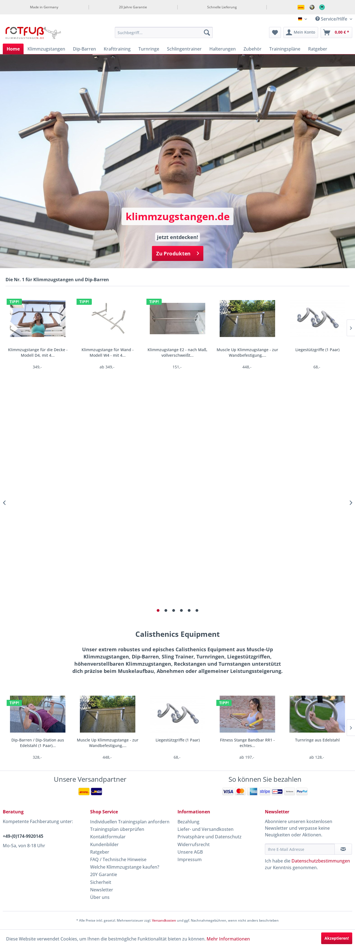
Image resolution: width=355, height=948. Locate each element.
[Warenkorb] (336, 32)
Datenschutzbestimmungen (320, 861)
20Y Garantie (103, 874)
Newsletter (101, 890)
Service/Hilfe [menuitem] (331, 19)
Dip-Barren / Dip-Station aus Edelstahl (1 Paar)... (37, 742)
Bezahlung (188, 822)
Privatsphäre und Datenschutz (210, 837)
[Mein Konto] (300, 32)
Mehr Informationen (228, 939)
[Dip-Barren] (84, 49)
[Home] (13, 49)
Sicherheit (100, 882)
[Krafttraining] (117, 49)
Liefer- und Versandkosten (206, 829)
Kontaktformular (108, 837)
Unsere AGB (190, 852)
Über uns (100, 897)
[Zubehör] (252, 49)
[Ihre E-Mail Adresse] (300, 849)
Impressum (190, 859)
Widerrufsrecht (194, 844)
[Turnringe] (149, 49)
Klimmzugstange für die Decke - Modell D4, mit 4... (38, 352)
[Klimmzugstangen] (46, 49)
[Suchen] (207, 32)
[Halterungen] (223, 49)
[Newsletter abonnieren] (343, 849)
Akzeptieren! (336, 938)
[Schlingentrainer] (184, 49)
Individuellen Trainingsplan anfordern (129, 822)
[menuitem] (164, 32)
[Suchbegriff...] (164, 32)
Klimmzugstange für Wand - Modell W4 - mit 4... (108, 352)
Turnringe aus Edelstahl (317, 740)
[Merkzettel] (275, 32)
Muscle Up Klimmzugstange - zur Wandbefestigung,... (247, 352)
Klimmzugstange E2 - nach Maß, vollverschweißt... (177, 352)
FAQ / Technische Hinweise (118, 859)
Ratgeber (99, 852)
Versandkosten (164, 920)
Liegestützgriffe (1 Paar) (317, 349)
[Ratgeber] (317, 49)
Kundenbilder (104, 844)
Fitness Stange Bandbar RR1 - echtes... (247, 742)
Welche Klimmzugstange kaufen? (124, 867)
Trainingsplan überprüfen (117, 829)
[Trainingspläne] (284, 49)
